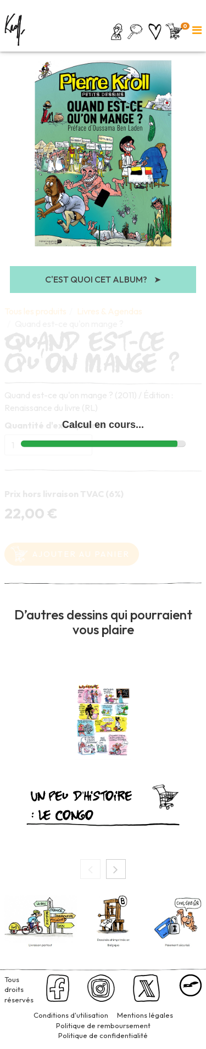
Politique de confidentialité (103, 1035)
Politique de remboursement (103, 1025)
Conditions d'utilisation (71, 1015)
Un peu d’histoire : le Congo (81, 804)
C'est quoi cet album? (103, 279)
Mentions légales (145, 1015)
